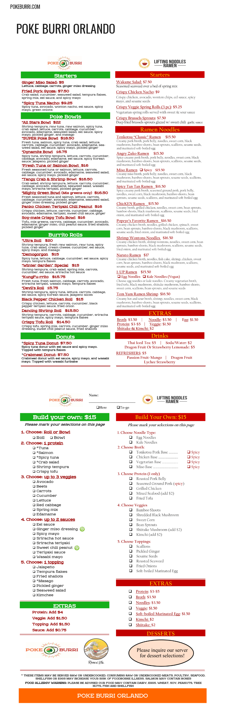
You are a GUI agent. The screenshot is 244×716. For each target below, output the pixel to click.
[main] (122, 28)
